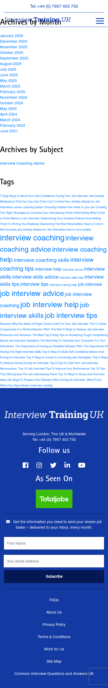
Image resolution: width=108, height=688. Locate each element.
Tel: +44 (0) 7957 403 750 (54, 6)
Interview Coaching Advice (22, 163)
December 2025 (13, 41)
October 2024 (11, 103)
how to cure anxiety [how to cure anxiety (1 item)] (78, 229)
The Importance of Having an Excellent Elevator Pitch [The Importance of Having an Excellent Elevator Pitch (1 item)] (49, 346)
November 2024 (13, 97)
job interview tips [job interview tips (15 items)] (71, 315)
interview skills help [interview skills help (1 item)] (71, 277)
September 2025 (14, 58)
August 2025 (10, 64)
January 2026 (11, 36)
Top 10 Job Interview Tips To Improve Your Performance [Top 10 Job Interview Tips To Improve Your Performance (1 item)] (53, 368)
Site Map (54, 661)
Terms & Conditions (54, 637)
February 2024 (12, 125)
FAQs (54, 600)
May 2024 (8, 108)
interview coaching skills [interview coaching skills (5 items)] (41, 260)
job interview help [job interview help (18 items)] (49, 304)
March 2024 (10, 120)
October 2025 (11, 52)
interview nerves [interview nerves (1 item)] (73, 269)
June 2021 (9, 131)
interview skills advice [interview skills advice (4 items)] (35, 277)
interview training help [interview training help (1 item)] (63, 284)
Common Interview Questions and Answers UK (54, 673)
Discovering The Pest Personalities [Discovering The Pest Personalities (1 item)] (61, 224)
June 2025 (9, 75)
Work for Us (54, 649)
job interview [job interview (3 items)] (90, 284)
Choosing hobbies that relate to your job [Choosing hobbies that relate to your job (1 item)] (69, 207)
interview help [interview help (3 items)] (48, 269)
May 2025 (8, 80)
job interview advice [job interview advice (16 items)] (32, 293)
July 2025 (8, 69)
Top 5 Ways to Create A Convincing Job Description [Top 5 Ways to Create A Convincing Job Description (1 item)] (59, 357)
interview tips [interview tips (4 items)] (34, 284)
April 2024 (8, 114)
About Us (54, 612)
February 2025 (12, 92)
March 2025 (10, 86)
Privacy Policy (54, 624)
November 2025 (13, 47)
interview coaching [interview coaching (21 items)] (32, 237)
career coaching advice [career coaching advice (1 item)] (28, 207)
